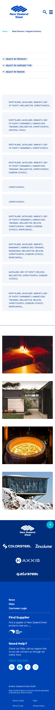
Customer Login (18, 608)
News (12, 599)
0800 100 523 (18, 661)
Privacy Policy (38, 706)
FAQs (12, 604)
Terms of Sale (18, 701)
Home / (5, 31)
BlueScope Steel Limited (21, 692)
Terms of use (17, 706)
